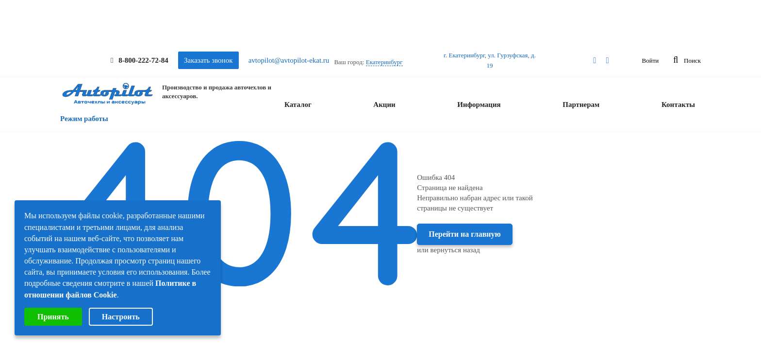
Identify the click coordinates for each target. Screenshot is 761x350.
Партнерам (580, 104)
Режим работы (84, 118)
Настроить (121, 317)
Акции (384, 104)
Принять (53, 317)
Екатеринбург (384, 62)
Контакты (678, 104)
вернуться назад (455, 250)
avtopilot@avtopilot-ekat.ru (289, 60)
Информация (478, 104)
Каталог (298, 104)
